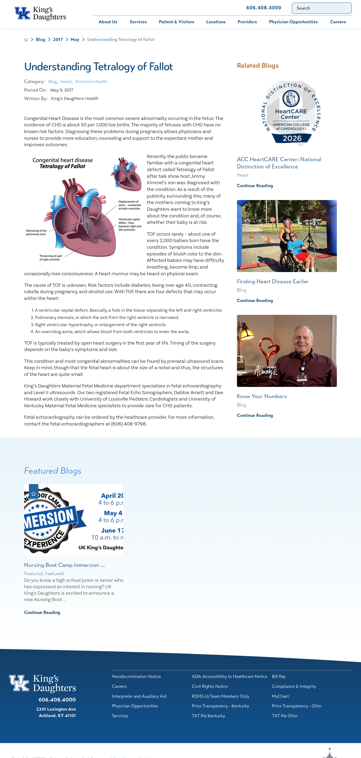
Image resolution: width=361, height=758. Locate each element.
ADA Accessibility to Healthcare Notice (229, 676)
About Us (108, 22)
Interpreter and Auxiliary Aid (139, 696)
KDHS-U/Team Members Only (220, 696)
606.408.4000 (263, 7)
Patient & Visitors (176, 22)
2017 (58, 39)
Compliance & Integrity (294, 686)
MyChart (133, 7)
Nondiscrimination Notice (136, 676)
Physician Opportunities (293, 22)
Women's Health (91, 82)
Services (138, 22)
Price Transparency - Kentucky (220, 706)
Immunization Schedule (177, 7)
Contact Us (224, 7)
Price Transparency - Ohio (296, 706)
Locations (216, 22)
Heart (66, 82)
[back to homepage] (26, 40)
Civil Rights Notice (210, 686)
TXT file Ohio (284, 716)
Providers (247, 22)
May (75, 39)
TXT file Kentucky (208, 716)
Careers (338, 22)
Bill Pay (105, 7)
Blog (40, 39)
